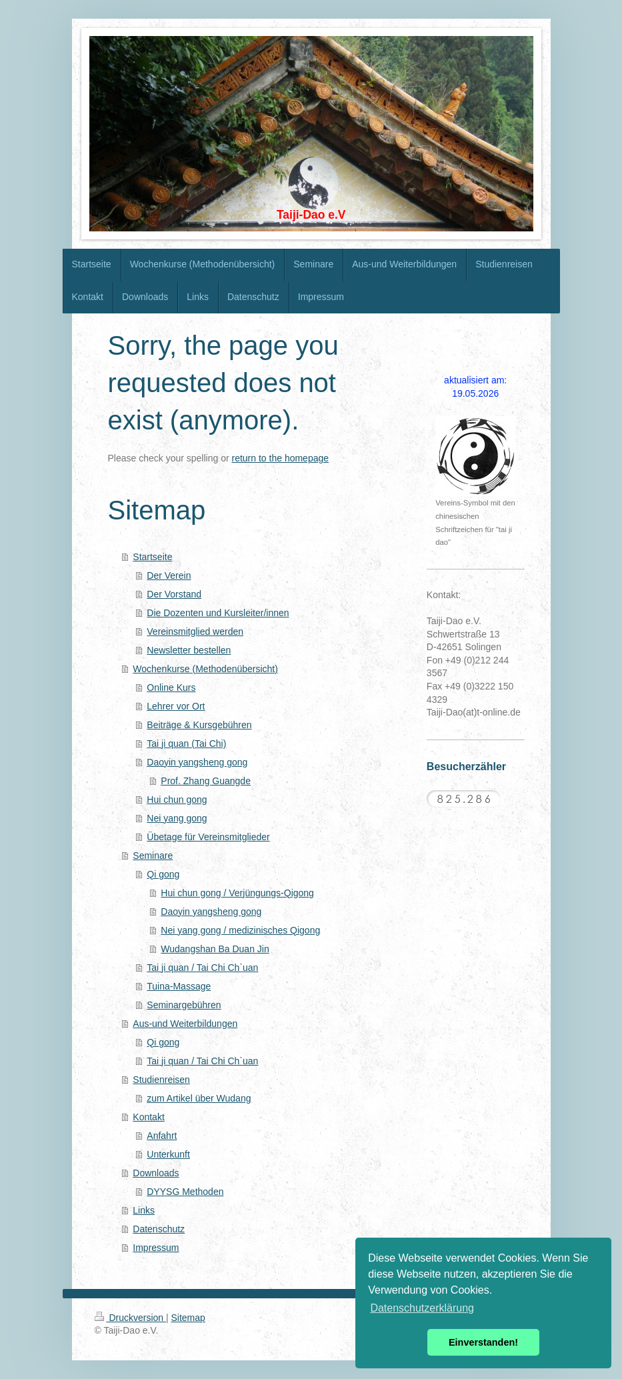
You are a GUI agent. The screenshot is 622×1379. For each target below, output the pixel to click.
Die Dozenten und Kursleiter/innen (218, 612)
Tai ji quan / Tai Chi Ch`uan (202, 967)
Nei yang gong (177, 818)
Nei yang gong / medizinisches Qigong (240, 930)
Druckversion (130, 1317)
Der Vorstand (174, 594)
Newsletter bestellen (189, 650)
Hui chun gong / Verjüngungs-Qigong (237, 893)
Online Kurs (171, 687)
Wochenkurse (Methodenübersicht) (205, 668)
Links (144, 1210)
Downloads (156, 1173)
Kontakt (148, 1117)
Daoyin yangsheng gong (197, 762)
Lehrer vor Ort (176, 706)
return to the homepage (280, 458)
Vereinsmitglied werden (195, 631)
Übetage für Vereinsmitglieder (208, 837)
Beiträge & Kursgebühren (199, 725)
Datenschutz (159, 1229)
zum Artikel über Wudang (199, 1098)
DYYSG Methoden (185, 1191)
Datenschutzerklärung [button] (422, 1308)
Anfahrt (162, 1135)
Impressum (156, 1247)
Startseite (152, 556)
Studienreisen (161, 1079)
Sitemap (188, 1317)
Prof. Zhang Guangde (206, 781)
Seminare (153, 855)
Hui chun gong (177, 799)
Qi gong (163, 874)
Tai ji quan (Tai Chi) (186, 743)
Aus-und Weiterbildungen (185, 1023)
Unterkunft (168, 1154)
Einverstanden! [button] (483, 1342)
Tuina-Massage (179, 986)
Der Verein (169, 575)
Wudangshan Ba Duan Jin (215, 949)
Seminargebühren (184, 1005)
